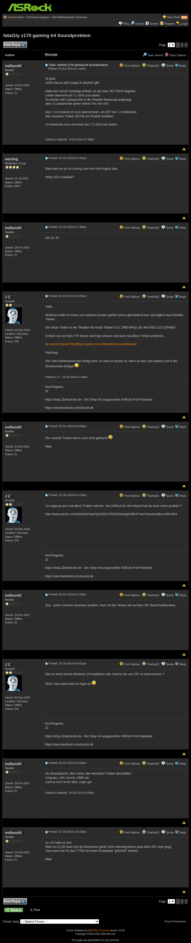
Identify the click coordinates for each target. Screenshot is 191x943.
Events (151, 23)
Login (184, 23)
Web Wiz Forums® (98, 930)
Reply (182, 65)
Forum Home (16, 17)
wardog (13, 159)
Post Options (129, 65)
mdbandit (15, 66)
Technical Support (37, 17)
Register (170, 23)
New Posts (173, 17)
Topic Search (153, 55)
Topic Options (175, 55)
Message (51, 54)
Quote (170, 65)
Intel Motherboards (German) (69, 17)
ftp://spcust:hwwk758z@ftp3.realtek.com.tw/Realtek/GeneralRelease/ (91, 344)
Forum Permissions (176, 921)
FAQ (126, 23)
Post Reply (14, 45)
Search (139, 23)
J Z (9, 297)
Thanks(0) (150, 65)
